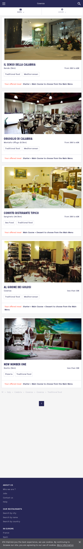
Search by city (9, 532)
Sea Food (9, 223)
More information (65, 545)
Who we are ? (9, 508)
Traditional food (12, 74)
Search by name (10, 536)
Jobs (5, 513)
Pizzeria (8, 374)
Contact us (8, 517)
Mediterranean (31, 74)
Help (5, 521)
